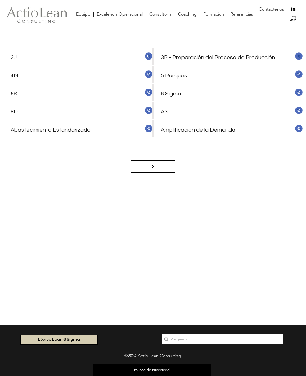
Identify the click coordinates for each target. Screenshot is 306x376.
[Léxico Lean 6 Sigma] (59, 340)
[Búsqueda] (220, 339)
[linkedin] (293, 9)
